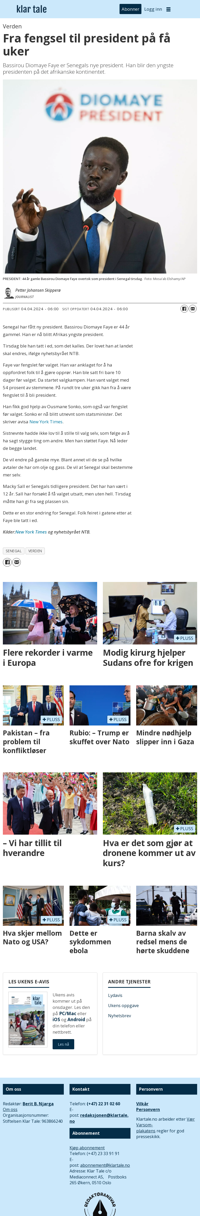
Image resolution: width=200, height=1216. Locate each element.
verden (35, 550)
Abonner (130, 9)
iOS (56, 1019)
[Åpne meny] (168, 9)
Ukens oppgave (123, 1005)
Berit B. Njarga (38, 1104)
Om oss (10, 1109)
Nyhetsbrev (119, 1016)
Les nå (63, 1044)
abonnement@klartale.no (105, 1165)
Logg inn (153, 9)
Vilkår (142, 1104)
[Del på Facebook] (184, 309)
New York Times (46, 422)
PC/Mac (67, 1013)
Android (76, 1019)
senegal (14, 550)
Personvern (148, 1109)
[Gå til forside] (32, 9)
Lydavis (115, 995)
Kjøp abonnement (87, 1148)
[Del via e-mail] (193, 309)
